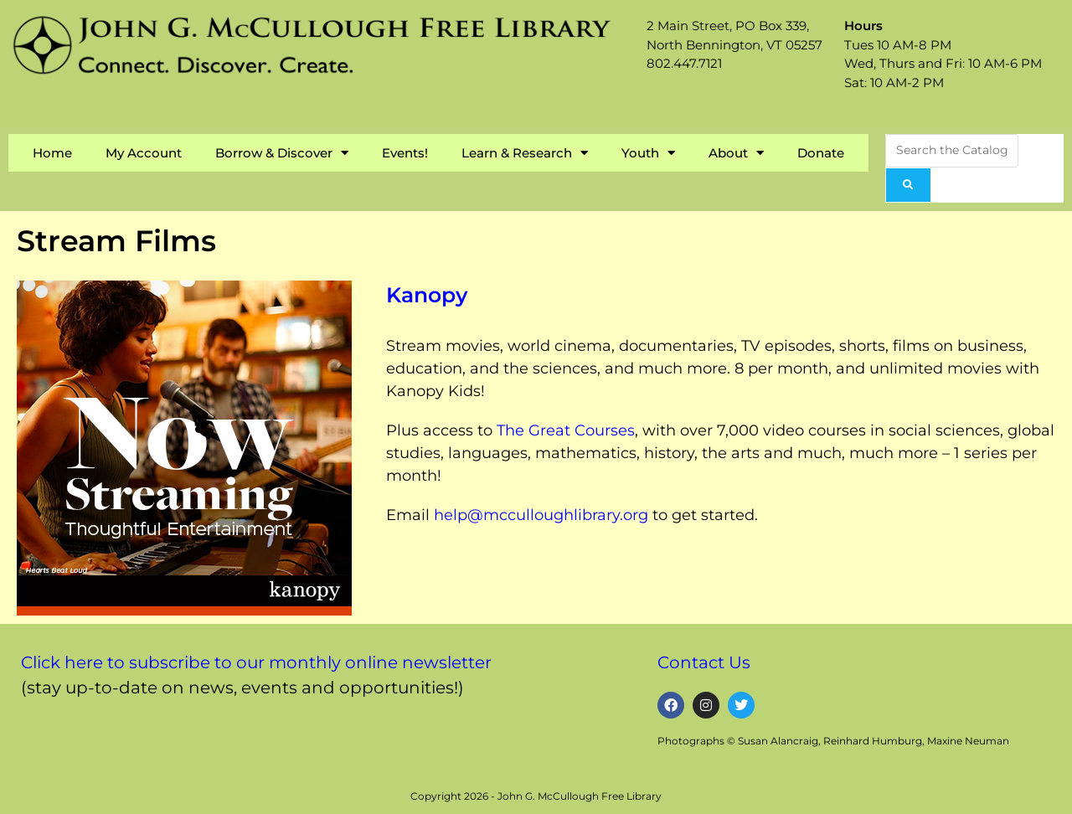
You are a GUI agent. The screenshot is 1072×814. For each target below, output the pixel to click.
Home (52, 153)
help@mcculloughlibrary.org (541, 515)
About (736, 152)
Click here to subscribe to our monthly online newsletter (256, 662)
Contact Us (703, 662)
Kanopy (426, 294)
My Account (144, 153)
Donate (820, 153)
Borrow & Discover (281, 152)
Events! (405, 153)
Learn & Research (524, 152)
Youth (648, 152)
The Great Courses (566, 430)
